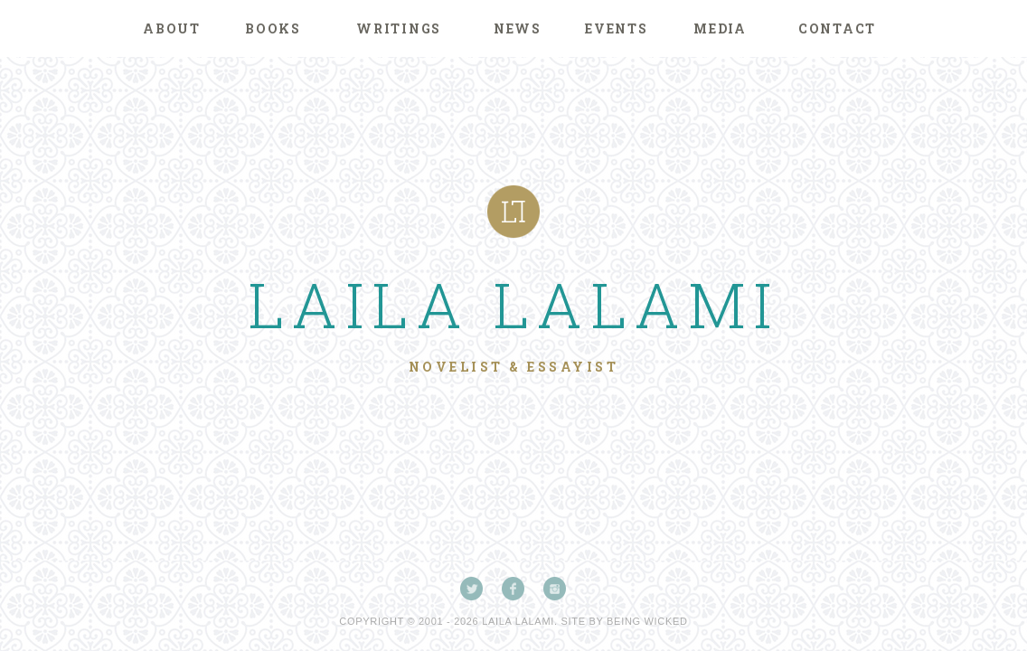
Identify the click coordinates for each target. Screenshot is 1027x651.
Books (273, 28)
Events (616, 28)
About (172, 28)
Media (720, 28)
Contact (837, 28)
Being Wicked (647, 621)
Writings (398, 28)
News (518, 28)
